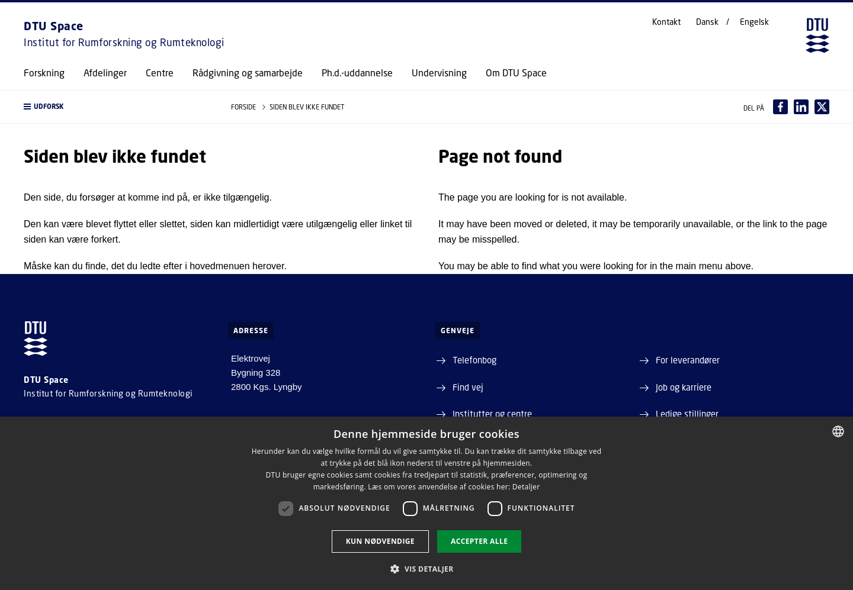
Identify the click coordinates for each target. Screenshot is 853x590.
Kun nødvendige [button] (380, 541)
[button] (115, 106)
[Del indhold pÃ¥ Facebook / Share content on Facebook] (780, 106)
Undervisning (439, 73)
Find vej (468, 387)
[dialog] (426, 503)
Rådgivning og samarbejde (248, 73)
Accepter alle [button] (479, 541)
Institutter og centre (492, 413)
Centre (160, 73)
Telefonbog (474, 359)
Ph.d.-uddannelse (357, 73)
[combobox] (838, 431)
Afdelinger (105, 73)
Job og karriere (683, 387)
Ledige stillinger (687, 413)
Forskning (44, 73)
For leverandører (688, 359)
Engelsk (754, 22)
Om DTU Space (516, 73)
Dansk (707, 22)
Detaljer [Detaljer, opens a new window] (526, 487)
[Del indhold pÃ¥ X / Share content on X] (821, 106)
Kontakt (666, 22)
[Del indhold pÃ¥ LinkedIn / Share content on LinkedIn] (801, 106)
